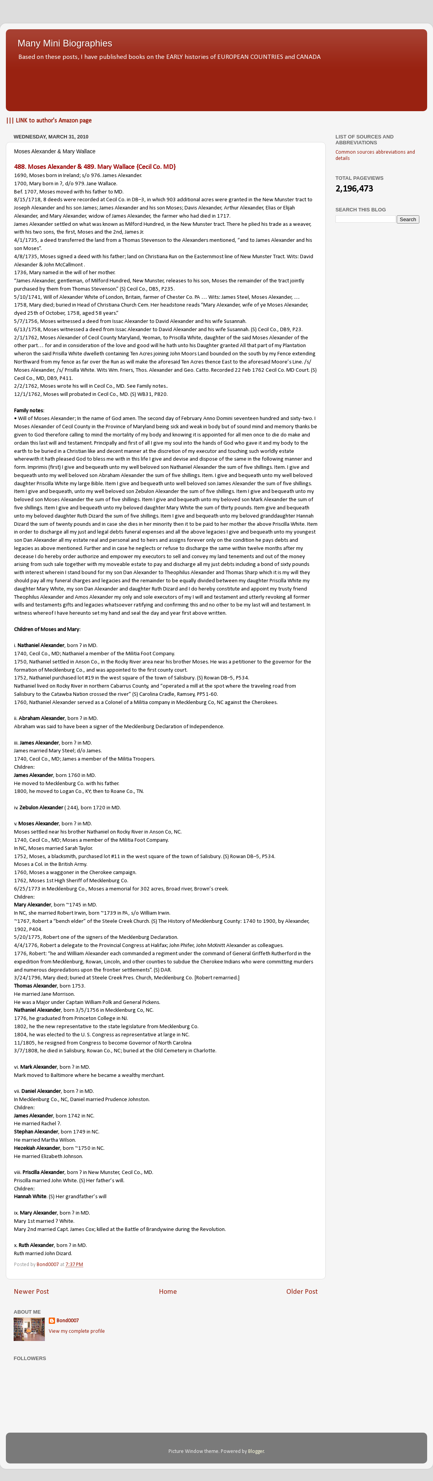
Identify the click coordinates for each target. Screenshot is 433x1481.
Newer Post (31, 1292)
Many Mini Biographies (65, 43)
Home (168, 1292)
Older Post (302, 1292)
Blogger (256, 1451)
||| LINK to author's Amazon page (49, 121)
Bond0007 (68, 1320)
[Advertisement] (216, 83)
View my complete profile (77, 1331)
